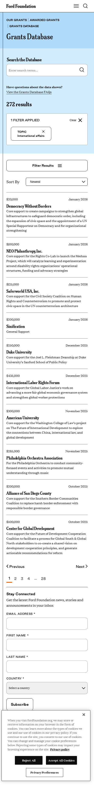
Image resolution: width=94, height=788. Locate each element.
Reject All (29, 760)
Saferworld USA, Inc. (22, 290)
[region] (46, 745)
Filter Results (47, 165)
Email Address (21, 613)
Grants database (24, 26)
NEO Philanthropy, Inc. (24, 250)
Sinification (15, 326)
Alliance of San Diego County (28, 493)
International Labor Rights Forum (33, 382)
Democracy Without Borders (28, 205)
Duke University (19, 351)
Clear (76, 120)
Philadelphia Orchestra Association (34, 457)
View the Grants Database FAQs (29, 91)
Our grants (16, 19)
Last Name (17, 656)
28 (43, 579)
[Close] (83, 714)
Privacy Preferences (44, 772)
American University (22, 417)
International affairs (30, 133)
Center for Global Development (30, 528)
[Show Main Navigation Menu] (76, 6)
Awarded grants (44, 19)
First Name (17, 635)
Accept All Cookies (61, 760)
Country (15, 678)
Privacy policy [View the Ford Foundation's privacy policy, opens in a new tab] (60, 749)
